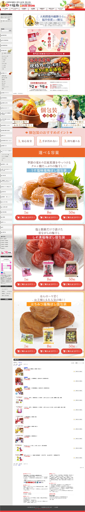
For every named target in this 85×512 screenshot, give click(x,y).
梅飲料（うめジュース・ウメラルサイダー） (7, 181)
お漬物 (3, 217)
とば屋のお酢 (4, 207)
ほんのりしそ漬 (5, 56)
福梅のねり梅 (4, 103)
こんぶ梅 (3, 65)
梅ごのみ (3, 83)
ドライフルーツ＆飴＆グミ (7, 151)
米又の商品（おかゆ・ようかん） (7, 120)
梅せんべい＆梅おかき (6, 186)
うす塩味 (3, 60)
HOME (16, 93)
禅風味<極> (4, 76)
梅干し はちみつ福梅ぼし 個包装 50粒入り (32, 369)
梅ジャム (4, 222)
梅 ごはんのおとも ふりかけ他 (7, 170)
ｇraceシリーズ (5, 87)
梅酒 (3, 88)
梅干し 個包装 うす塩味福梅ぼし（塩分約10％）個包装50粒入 (36, 388)
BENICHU (4, 191)
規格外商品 (4, 35)
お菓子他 (4, 232)
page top (82, 467)
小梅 (3, 69)
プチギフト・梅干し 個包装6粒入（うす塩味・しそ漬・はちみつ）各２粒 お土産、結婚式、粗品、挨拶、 (45, 407)
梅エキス (4, 135)
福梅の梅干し (4, 50)
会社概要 (56, 507)
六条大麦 (4, 175)
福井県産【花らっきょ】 (7, 140)
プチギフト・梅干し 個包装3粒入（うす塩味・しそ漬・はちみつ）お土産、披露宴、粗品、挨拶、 (43, 397)
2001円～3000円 (4, 242)
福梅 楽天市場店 (5, 295)
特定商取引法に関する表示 (47, 507)
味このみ (3, 81)
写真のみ (20, 362)
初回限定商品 (4, 45)
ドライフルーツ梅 (5, 154)
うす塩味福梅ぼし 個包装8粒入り (30, 436)
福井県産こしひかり (6, 125)
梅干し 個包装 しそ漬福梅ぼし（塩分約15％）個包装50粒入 (36, 378)
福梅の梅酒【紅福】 (6, 130)
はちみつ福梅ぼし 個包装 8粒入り (31, 426)
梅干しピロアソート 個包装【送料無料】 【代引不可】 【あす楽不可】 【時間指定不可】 (42, 455)
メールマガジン (6, 14)
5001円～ (3, 248)
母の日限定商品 (5, 40)
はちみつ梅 (4, 63)
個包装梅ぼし (4, 98)
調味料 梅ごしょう (6, 197)
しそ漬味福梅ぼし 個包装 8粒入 (30, 416)
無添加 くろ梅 (5, 164)
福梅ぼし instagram (7, 291)
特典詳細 (6, 299)
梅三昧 (3, 85)
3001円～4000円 (4, 244)
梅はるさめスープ (5, 108)
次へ (16, 365)
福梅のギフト (4, 73)
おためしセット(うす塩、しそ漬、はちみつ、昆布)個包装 (35, 445)
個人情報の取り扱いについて (33, 507)
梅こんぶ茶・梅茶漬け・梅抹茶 (7, 114)
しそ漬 (3, 61)
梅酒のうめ (4, 145)
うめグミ (3, 158)
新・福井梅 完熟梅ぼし (6, 54)
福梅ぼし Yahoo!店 (6, 293)
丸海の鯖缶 (4, 212)
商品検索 (2, 29)
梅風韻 (3, 79)
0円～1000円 (3, 238)
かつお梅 (3, 67)
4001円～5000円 (4, 246)
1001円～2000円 (4, 240)
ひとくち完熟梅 (5, 156)
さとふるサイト (5, 289)
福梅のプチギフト (5, 92)
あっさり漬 (4, 58)
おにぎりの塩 (5, 202)
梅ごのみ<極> (4, 77)
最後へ (19, 365)
